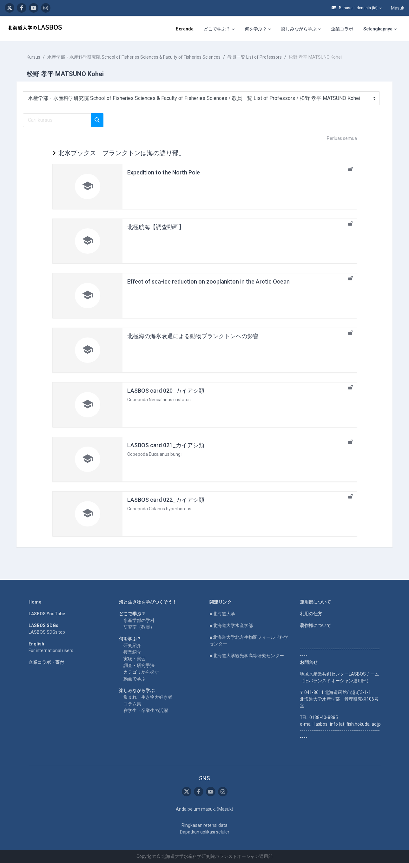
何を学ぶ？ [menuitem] (184, 28)
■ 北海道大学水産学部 (231, 625)
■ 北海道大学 (222, 613)
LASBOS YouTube (47, 613)
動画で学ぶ (134, 678)
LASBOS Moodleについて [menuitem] (318, 28)
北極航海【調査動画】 (155, 227)
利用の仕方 (311, 613)
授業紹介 (132, 652)
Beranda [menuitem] (113, 28)
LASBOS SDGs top (47, 632)
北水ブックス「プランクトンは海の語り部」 (121, 153)
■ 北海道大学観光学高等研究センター (246, 655)
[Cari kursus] (58, 120)
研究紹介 (132, 645)
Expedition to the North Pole (163, 172)
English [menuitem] (365, 28)
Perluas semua (342, 138)
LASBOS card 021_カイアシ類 (165, 445)
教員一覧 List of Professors (256, 57)
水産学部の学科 (139, 620)
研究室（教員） (139, 627)
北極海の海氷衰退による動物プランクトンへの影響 (193, 336)
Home (35, 602)
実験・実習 (134, 658)
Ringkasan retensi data (204, 825)
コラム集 (132, 703)
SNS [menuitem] (388, 28)
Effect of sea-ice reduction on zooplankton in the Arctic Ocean (208, 281)
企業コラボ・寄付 (46, 662)
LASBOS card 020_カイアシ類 (165, 390)
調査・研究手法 (139, 665)
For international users (51, 650)
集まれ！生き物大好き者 (147, 697)
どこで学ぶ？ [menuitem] (145, 28)
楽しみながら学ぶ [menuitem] (227, 28)
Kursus (35, 57)
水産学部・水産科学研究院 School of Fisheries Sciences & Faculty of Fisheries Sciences (135, 57)
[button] (356, 8)
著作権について (315, 625)
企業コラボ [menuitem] (271, 28)
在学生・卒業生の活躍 (145, 710)
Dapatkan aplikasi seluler (204, 831)
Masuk (397, 7)
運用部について (315, 602)
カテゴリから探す (141, 672)
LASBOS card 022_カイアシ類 (165, 499)
